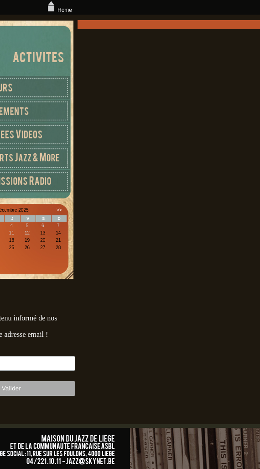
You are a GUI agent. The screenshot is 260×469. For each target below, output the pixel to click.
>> (59, 210)
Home (59, 10)
